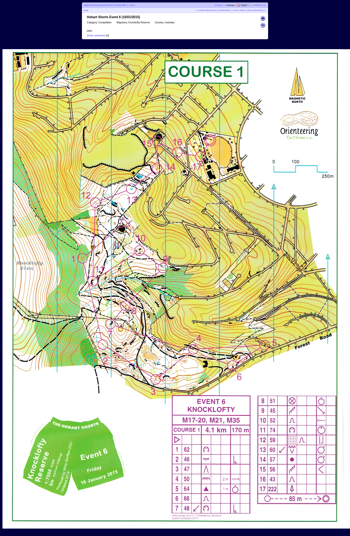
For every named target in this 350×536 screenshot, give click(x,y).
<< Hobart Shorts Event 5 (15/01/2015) (213, 10)
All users (218, 5)
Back (86, 10)
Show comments (96, 35)
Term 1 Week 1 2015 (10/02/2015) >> (249, 10)
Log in (132, 5)
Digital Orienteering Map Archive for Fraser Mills (105, 5)
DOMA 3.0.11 (260, 5)
